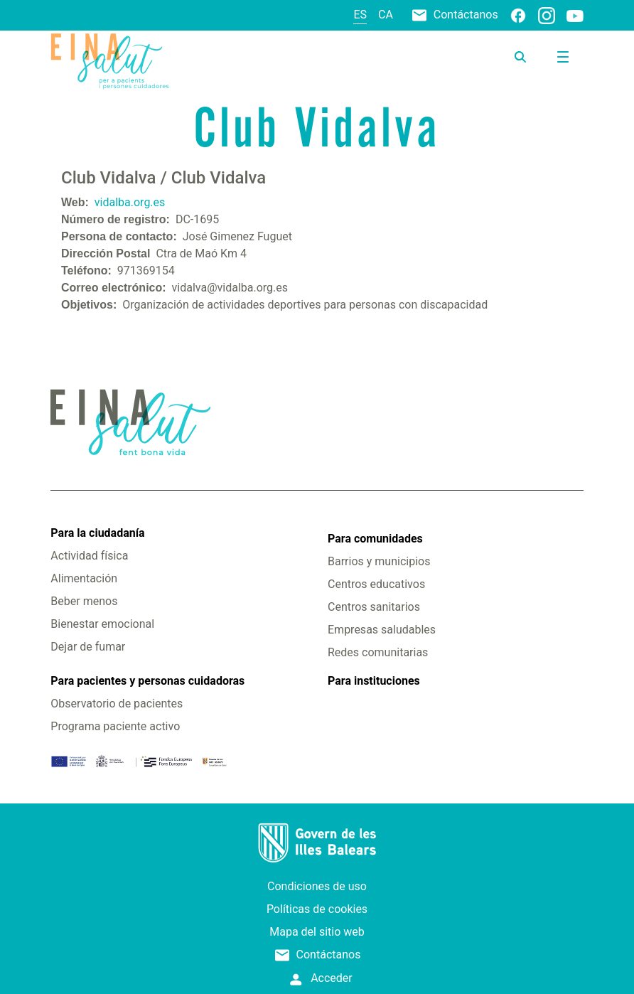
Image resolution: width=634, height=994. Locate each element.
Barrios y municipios (379, 561)
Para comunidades (375, 538)
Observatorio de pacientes (116, 703)
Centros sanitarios (374, 607)
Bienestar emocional (102, 624)
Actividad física (89, 555)
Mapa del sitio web (317, 932)
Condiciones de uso (317, 886)
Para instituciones (374, 681)
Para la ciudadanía (97, 533)
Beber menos (83, 601)
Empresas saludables (382, 629)
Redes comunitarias (378, 652)
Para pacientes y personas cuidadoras (147, 681)
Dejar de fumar (87, 646)
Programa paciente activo (115, 726)
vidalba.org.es (130, 202)
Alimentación (83, 578)
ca (385, 14)
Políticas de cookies (317, 909)
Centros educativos (376, 584)
